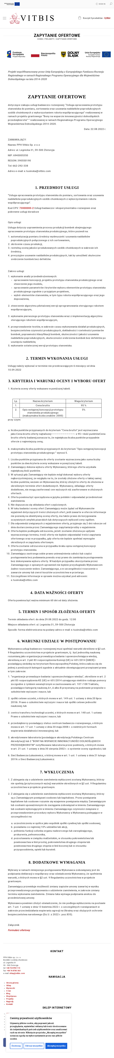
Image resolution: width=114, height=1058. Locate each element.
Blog (8, 994)
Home (40, 39)
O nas (8, 991)
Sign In (102, 4)
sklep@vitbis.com (17, 973)
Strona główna (12, 983)
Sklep (8, 985)
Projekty (49, 39)
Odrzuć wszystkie (34, 1046)
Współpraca (11, 996)
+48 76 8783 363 (13, 971)
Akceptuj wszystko (56, 1046)
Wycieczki (10, 988)
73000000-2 (26, 208)
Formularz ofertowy (19, 930)
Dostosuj (16, 1046)
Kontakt (9, 1004)
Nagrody (9, 1002)
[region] (38, 1032)
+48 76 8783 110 (13, 968)
